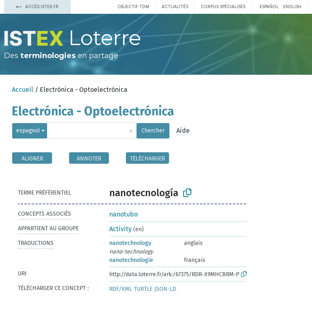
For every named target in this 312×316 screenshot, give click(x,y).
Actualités (175, 6)
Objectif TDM (133, 6)
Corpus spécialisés (223, 6)
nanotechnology (130, 243)
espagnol (28, 130)
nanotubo (123, 214)
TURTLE (143, 289)
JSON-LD (165, 289)
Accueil (22, 89)
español (269, 6)
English (292, 6)
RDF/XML (120, 289)
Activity (120, 229)
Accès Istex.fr (37, 6)
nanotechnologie (131, 260)
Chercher (153, 130)
